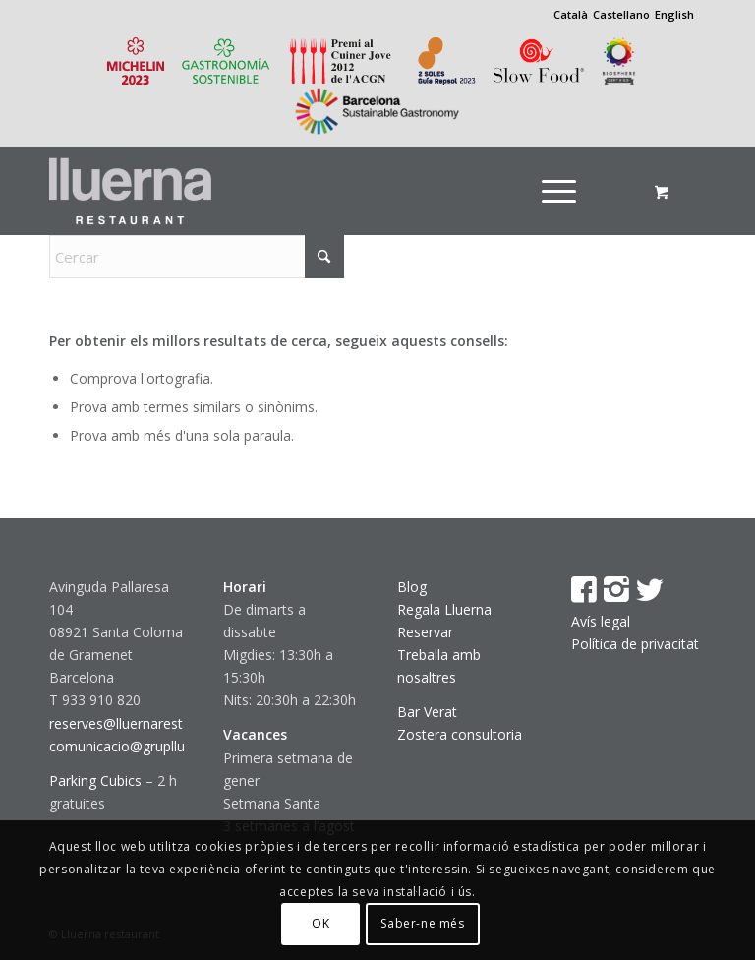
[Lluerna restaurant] (130, 191)
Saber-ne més (422, 923)
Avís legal (600, 621)
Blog (412, 586)
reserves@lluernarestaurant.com (152, 723)
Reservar (425, 632)
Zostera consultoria (459, 734)
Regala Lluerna (444, 609)
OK (320, 923)
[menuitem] (565, 191)
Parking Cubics (95, 780)
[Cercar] (196, 256)
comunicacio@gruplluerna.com (147, 746)
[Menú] (559, 191)
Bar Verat (427, 711)
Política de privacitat (635, 643)
